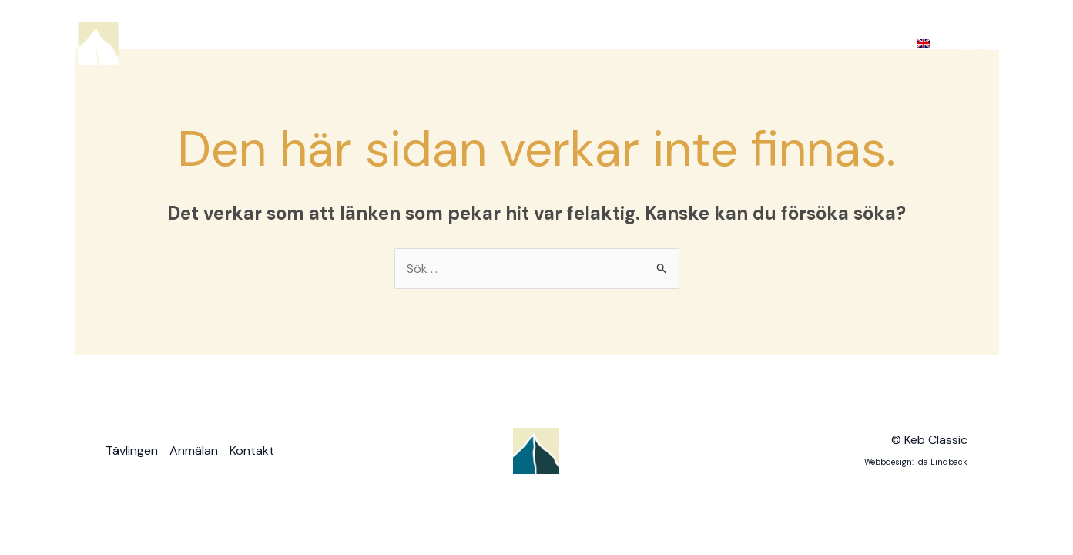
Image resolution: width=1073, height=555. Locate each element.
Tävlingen (625, 43)
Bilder (789, 43)
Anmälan (712, 43)
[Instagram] (992, 44)
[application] (654, 43)
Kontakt (864, 43)
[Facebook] (969, 44)
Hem (549, 43)
